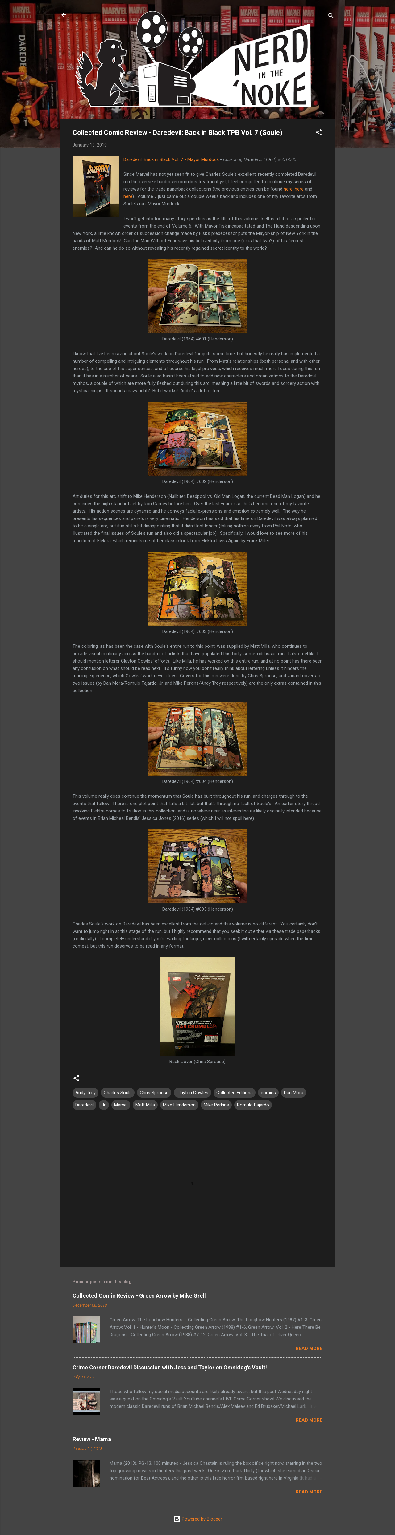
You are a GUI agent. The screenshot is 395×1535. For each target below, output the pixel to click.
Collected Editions (234, 1092)
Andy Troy (85, 1092)
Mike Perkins (216, 1105)
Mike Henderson (179, 1105)
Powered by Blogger (197, 1519)
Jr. (104, 1105)
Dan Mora (293, 1092)
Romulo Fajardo (253, 1105)
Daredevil (84, 1105)
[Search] (331, 16)
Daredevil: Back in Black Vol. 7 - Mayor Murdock (171, 159)
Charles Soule (118, 1092)
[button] (318, 133)
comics (268, 1092)
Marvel (120, 1105)
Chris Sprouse (154, 1092)
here (288, 189)
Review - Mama (92, 1439)
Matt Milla (145, 1105)
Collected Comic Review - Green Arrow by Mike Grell (139, 1295)
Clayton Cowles (192, 1092)
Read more (309, 1348)
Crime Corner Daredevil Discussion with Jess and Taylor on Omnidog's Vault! (170, 1367)
